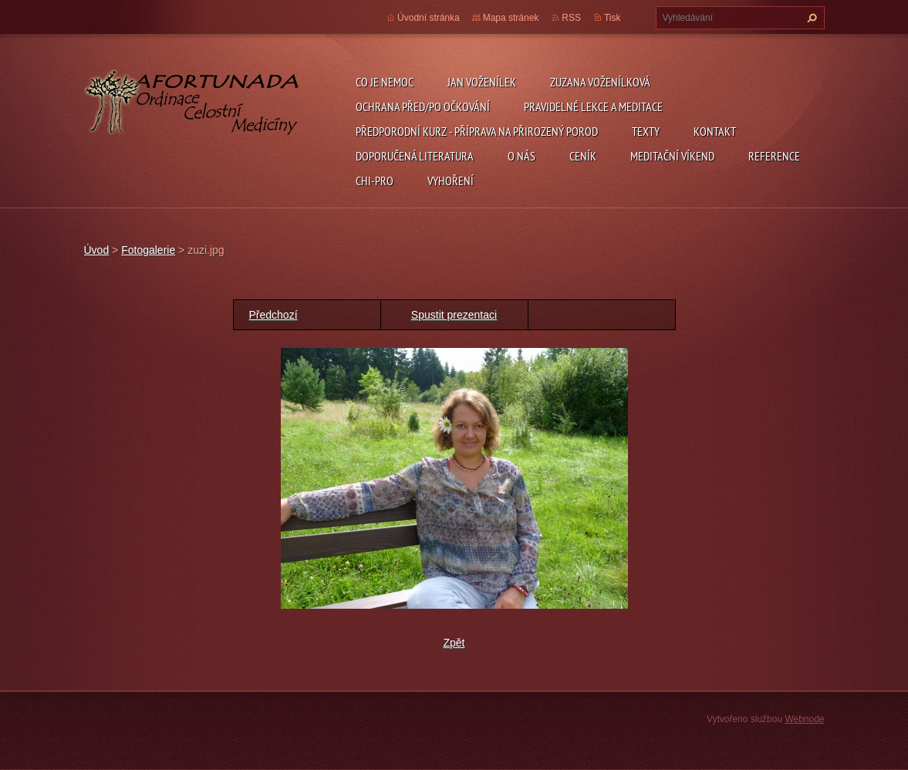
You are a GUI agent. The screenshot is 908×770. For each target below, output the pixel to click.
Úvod (97, 250)
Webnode (804, 719)
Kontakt (715, 131)
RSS (571, 17)
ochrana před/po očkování (423, 106)
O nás (521, 156)
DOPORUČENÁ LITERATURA (415, 156)
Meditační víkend (672, 156)
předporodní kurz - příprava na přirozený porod (477, 131)
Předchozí (273, 315)
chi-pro (374, 180)
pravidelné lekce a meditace (593, 106)
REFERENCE (774, 156)
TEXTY (646, 131)
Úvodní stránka (428, 17)
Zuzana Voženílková (600, 81)
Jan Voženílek (481, 81)
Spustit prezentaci (454, 315)
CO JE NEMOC (384, 81)
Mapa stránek (511, 17)
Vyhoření (450, 180)
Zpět (453, 643)
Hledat (810, 17)
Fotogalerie (148, 250)
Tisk (612, 17)
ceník (582, 156)
